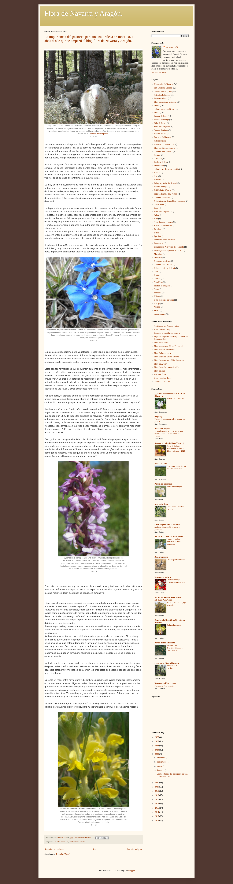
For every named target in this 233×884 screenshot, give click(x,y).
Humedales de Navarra (163, 84)
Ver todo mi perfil (158, 73)
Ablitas (157, 155)
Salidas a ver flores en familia (166, 169)
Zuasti (156, 310)
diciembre (161, 758)
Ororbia (157, 279)
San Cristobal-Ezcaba (77, 842)
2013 (157, 816)
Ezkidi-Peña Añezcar (163, 190)
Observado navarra (162, 381)
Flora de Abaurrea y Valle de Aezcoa (169, 360)
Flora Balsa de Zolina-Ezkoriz (166, 357)
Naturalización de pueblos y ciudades (169, 201)
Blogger (131, 870)
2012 (157, 820)
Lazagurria (158, 243)
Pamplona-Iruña (160, 98)
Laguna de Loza (160, 116)
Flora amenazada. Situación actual (168, 346)
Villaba (157, 307)
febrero (160, 770)
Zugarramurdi (160, 314)
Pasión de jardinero (163, 484)
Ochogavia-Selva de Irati (164, 268)
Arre (156, 176)
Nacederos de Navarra (163, 151)
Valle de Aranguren (162, 127)
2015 (157, 808)
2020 (157, 787)
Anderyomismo (161, 557)
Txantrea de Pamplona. (99, 134)
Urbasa (157, 296)
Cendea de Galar (161, 130)
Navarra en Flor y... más (165, 683)
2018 (157, 795)
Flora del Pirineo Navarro (164, 148)
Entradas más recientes (54, 849)
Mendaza (158, 257)
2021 (157, 783)
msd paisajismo (161, 504)
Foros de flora (160, 374)
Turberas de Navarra (162, 137)
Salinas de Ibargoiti (162, 286)
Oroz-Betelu (159, 204)
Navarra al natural (163, 577)
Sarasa (157, 289)
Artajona (157, 180)
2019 (157, 791)
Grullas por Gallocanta (176, 559)
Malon (157, 105)
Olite (156, 271)
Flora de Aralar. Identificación (166, 367)
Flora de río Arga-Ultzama (165, 102)
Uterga (157, 303)
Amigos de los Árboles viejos (166, 326)
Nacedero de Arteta (162, 197)
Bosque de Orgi (160, 187)
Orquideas (158, 282)
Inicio (95, 849)
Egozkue (157, 236)
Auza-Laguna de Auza (163, 222)
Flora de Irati (159, 371)
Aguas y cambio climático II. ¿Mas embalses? (174, 541)
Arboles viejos (160, 141)
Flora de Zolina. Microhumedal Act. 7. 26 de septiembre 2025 (176, 448)
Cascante (158, 158)
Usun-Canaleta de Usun (164, 300)
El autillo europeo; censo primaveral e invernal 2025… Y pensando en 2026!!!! (170, 433)
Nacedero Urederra (162, 261)
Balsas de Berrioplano (163, 226)
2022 (157, 754)
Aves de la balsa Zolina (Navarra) (169, 443)
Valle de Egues (160, 123)
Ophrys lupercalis (174, 625)
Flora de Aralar (160, 364)
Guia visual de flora (162, 378)
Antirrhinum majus (174, 486)
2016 (157, 803)
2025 (157, 741)
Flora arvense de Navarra (164, 350)
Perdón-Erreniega (161, 120)
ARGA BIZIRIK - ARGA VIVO (169, 536)
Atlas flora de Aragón (163, 329)
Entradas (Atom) (63, 854)
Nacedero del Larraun (163, 264)
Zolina (157, 113)
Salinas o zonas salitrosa (164, 109)
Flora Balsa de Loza (162, 353)
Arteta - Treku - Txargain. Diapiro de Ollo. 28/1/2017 (175, 648)
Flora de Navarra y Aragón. (83, 13)
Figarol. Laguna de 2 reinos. (166, 194)
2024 (157, 746)
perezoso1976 (172, 47)
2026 (157, 737)
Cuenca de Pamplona (163, 91)
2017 (157, 799)
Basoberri (158, 229)
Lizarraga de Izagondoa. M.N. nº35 (169, 250)
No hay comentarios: (83, 838)
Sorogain (158, 293)
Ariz (156, 219)
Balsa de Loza (161, 463)
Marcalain (158, 254)
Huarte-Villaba (160, 134)
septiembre (162, 762)
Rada (156, 208)
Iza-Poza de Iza (160, 162)
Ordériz (157, 275)
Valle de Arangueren (162, 211)
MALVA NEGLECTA (175, 399)
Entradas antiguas (134, 849)
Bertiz (156, 233)
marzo (160, 766)
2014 (157, 812)
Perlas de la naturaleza (165, 643)
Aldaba (157, 173)
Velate (156, 215)
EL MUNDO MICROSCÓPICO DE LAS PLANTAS (169, 598)
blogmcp (158, 416)
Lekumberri (159, 166)
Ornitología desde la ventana (167, 524)
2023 (157, 750)
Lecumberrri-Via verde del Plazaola (169, 247)
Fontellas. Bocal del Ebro (164, 240)
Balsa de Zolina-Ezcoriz (164, 144)
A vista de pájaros (162, 429)
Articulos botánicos (60, 842)
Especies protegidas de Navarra (167, 333)
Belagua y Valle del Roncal (165, 183)
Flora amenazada (161, 343)
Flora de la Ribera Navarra (167, 663)
